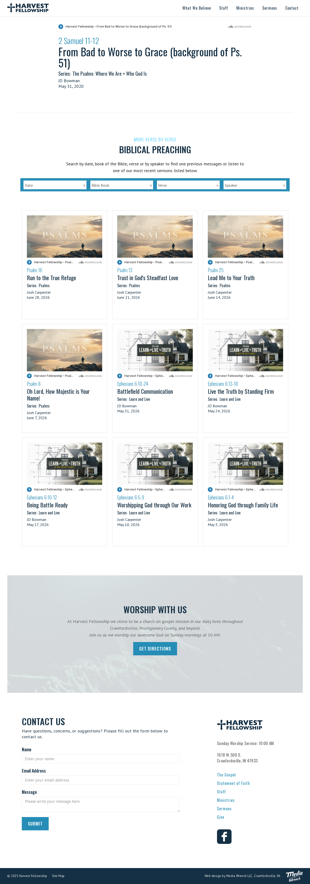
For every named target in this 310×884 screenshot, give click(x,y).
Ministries (226, 800)
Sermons (224, 808)
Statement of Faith (233, 783)
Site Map (58, 876)
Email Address (34, 770)
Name (26, 749)
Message (29, 791)
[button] (196, 8)
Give (220, 817)
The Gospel (226, 775)
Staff (221, 792)
